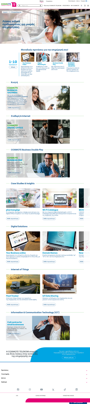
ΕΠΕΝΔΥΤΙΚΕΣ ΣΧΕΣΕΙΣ (68, 395)
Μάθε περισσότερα (14, 107)
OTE (17, 395)
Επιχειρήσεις (49, 1)
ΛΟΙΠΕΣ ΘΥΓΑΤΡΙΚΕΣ (41, 395)
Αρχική (5, 12)
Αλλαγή (13, 67)
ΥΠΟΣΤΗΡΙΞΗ (66, 5)
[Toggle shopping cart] (85, 5)
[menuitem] (18, 389)
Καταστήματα (71, 1)
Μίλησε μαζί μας (69, 357)
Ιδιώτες (41, 1)
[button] (81, 5)
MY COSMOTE (75, 5)
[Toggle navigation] (88, 5)
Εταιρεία (83, 1)
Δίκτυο (78, 1)
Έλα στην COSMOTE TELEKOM (52, 5)
